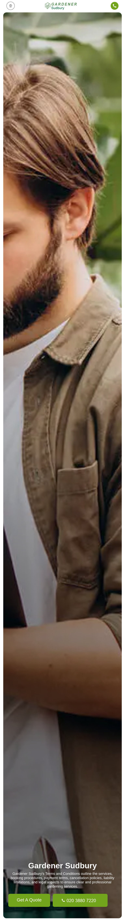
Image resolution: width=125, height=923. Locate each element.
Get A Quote (29, 899)
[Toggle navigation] (11, 6)
